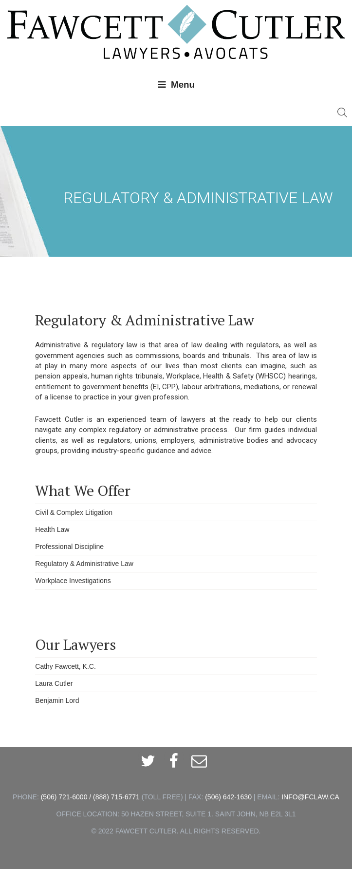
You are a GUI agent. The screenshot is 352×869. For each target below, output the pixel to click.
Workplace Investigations (73, 581)
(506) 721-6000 (64, 797)
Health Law (52, 529)
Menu (176, 84)
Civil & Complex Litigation (73, 512)
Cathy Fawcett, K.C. (65, 666)
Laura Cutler (54, 683)
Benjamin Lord (57, 700)
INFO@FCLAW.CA (310, 797)
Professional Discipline (69, 546)
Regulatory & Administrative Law (84, 563)
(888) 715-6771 (116, 797)
